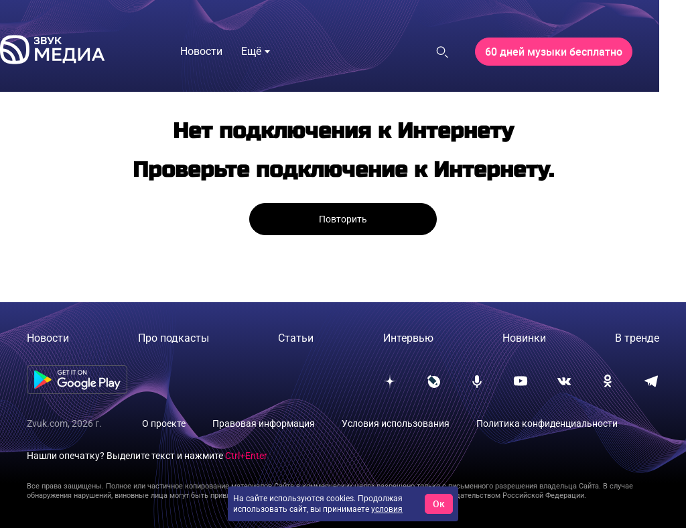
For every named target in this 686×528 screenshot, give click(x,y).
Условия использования (396, 423)
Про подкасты (173, 338)
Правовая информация (263, 423)
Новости (48, 338)
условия (387, 509)
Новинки (524, 338)
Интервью (408, 338)
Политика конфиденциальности (547, 423)
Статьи (296, 338)
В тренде (637, 338)
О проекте (164, 423)
